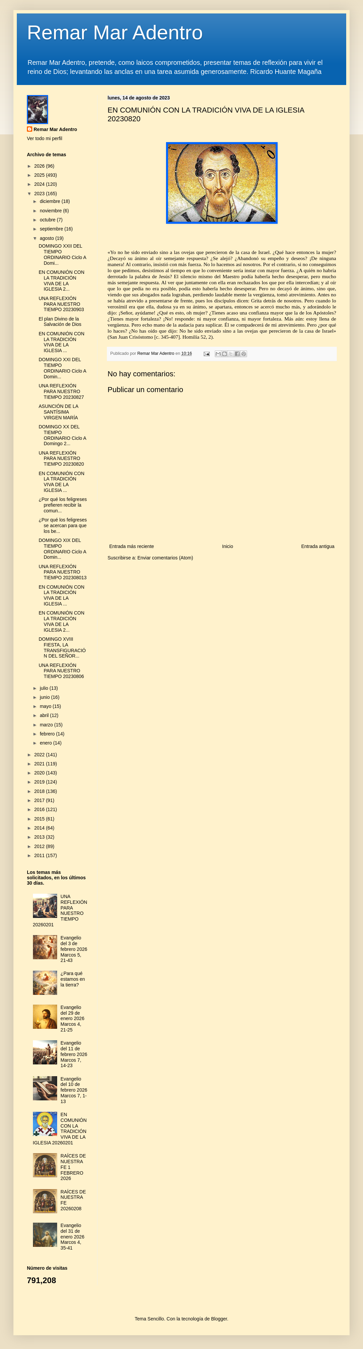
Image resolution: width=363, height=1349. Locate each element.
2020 (40, 772)
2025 (40, 175)
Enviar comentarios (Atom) (165, 557)
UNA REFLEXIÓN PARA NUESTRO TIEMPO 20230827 (61, 391)
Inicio (227, 546)
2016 (40, 809)
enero (46, 743)
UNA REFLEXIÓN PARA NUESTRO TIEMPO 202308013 (63, 572)
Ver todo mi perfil (44, 138)
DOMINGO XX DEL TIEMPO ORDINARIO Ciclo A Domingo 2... (62, 435)
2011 (40, 855)
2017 (40, 800)
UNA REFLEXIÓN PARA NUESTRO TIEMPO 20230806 (61, 671)
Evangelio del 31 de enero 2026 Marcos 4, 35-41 (72, 1237)
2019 (40, 782)
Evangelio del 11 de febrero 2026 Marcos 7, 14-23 (74, 1054)
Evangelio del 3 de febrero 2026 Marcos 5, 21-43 (74, 949)
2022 (40, 754)
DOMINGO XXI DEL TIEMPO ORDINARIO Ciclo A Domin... (62, 368)
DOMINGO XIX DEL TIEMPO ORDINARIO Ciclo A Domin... (62, 549)
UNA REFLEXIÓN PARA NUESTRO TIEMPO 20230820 (61, 458)
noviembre (51, 210)
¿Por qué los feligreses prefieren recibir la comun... (63, 505)
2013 (40, 837)
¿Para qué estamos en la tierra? (73, 979)
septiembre (52, 228)
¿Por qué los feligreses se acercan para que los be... (63, 525)
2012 (40, 846)
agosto (47, 238)
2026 (40, 166)
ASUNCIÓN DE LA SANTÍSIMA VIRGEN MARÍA (58, 412)
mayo (46, 706)
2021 (40, 763)
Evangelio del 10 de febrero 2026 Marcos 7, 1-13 (74, 1090)
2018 (40, 791)
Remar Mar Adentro (115, 32)
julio (44, 688)
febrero (48, 733)
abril (45, 715)
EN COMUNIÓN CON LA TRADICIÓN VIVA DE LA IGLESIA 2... (61, 280)
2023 (40, 193)
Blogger (219, 1318)
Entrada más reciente (131, 546)
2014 (40, 828)
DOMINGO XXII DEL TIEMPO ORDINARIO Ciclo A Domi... (62, 254)
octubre (48, 219)
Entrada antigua (317, 546)
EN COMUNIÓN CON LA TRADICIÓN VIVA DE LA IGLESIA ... (61, 342)
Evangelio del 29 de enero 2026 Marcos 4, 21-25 (72, 1018)
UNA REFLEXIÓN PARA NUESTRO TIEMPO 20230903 (61, 304)
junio (45, 697)
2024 (40, 184)
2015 (40, 818)
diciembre (51, 201)
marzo (47, 724)
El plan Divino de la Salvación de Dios (60, 321)
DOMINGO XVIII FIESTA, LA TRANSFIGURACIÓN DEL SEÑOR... (62, 647)
